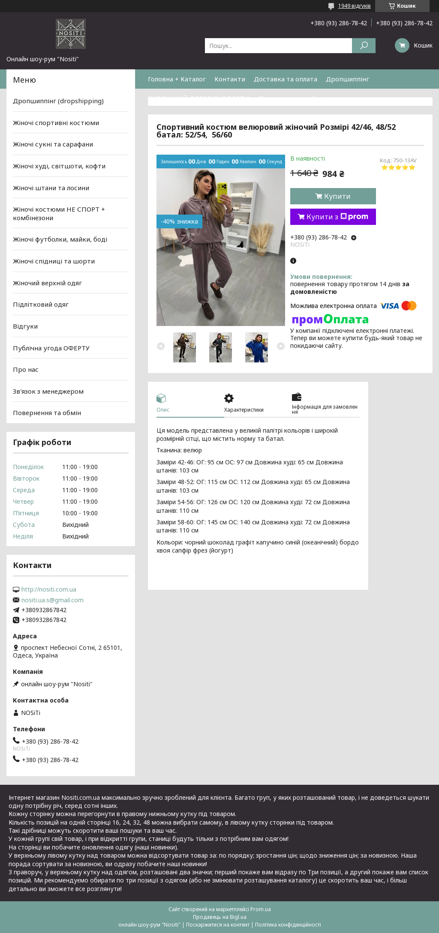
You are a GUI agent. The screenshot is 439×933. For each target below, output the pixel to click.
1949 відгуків (354, 5)
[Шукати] (364, 45)
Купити (337, 196)
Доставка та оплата (285, 79)
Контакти (229, 79)
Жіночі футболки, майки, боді (60, 239)
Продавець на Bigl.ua (220, 917)
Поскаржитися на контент (218, 924)
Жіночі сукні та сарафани (53, 144)
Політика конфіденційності (288, 924)
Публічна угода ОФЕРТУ (51, 347)
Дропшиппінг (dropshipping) (58, 100)
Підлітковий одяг (41, 304)
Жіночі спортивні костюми (56, 122)
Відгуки (25, 326)
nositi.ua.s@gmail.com (52, 600)
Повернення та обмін (293, 98)
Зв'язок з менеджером (48, 391)
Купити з (337, 216)
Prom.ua (260, 909)
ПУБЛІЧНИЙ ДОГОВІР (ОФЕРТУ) (199, 98)
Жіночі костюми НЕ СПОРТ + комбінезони (59, 213)
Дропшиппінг (347, 79)
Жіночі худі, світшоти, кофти (59, 165)
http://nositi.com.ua (48, 589)
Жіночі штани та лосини (51, 187)
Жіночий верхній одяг (47, 282)
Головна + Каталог (177, 79)
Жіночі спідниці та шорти (54, 261)
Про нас (26, 369)
